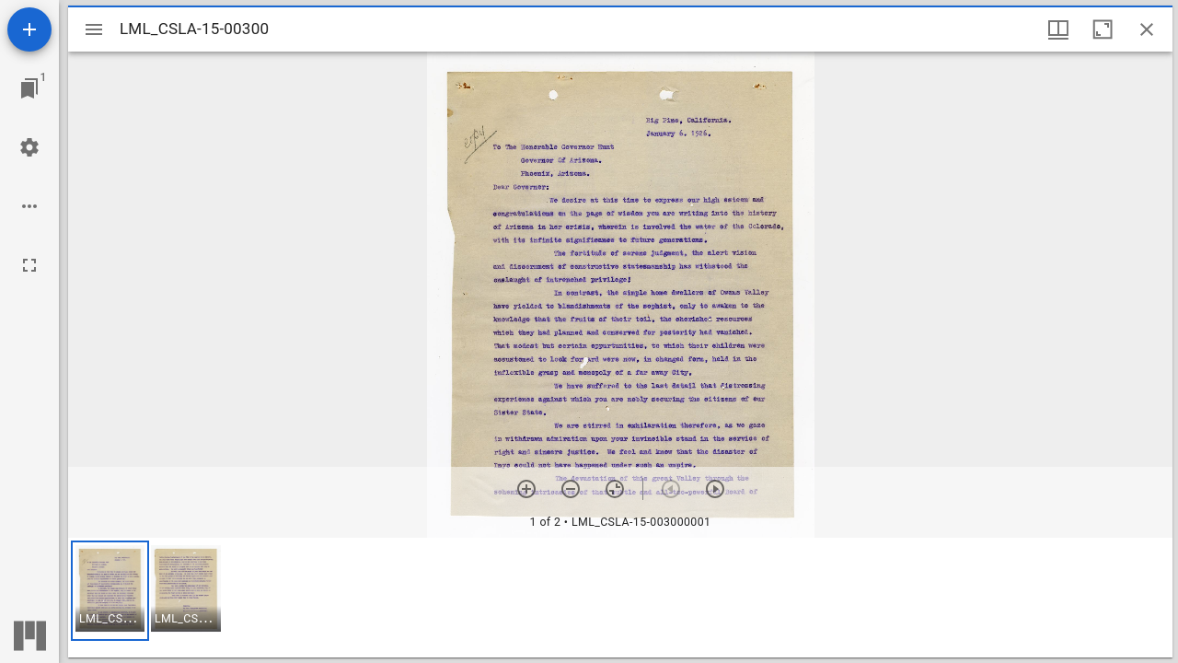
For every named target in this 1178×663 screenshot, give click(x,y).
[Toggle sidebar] (94, 29)
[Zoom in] (526, 489)
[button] (109, 590)
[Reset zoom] (615, 489)
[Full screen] (29, 265)
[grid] (620, 597)
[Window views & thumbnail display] (1058, 29)
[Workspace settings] (29, 147)
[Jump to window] (29, 88)
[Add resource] (29, 29)
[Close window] (1147, 29)
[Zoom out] (571, 489)
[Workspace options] (29, 206)
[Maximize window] (1102, 29)
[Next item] (715, 489)
